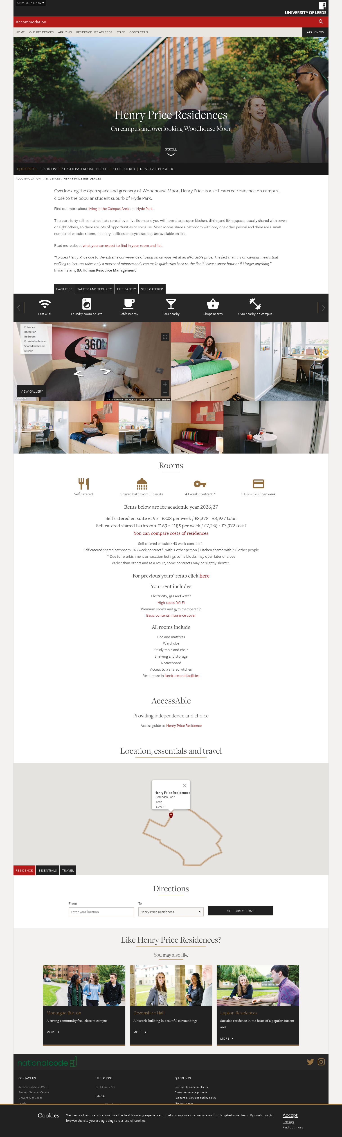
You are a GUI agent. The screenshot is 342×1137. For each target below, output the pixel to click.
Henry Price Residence (184, 725)
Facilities (64, 289)
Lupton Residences (238, 1012)
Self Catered (152, 289)
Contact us (138, 32)
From (73, 903)
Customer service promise (191, 1092)
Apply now (315, 32)
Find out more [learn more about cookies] (293, 1127)
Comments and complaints (191, 1087)
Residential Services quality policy (195, 1097)
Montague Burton (64, 1012)
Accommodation (31, 22)
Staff (121, 32)
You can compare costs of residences (171, 533)
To (140, 903)
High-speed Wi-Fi (171, 602)
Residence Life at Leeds (94, 32)
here (204, 575)
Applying (65, 32)
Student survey (184, 1103)
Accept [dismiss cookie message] (290, 1115)
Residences (52, 178)
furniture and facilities (182, 675)
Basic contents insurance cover (171, 615)
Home (20, 32)
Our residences (41, 32)
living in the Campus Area (108, 208)
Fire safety (126, 289)
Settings (288, 1121)
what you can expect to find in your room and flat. (123, 245)
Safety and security (94, 289)
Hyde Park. (145, 208)
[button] (321, 22)
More (51, 1031)
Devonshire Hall (148, 1012)
